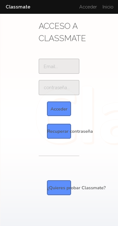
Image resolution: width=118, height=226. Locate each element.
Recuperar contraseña (59, 131)
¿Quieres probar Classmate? (59, 188)
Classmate (18, 6)
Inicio (108, 6)
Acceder (88, 6)
